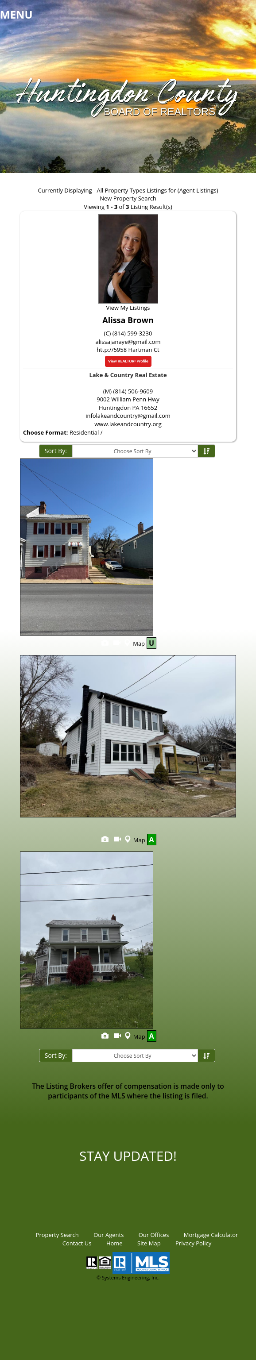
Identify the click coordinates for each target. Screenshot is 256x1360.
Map (133, 643)
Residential (84, 432)
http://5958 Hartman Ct (128, 350)
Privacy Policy (193, 1243)
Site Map (149, 1243)
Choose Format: (45, 432)
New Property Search (128, 198)
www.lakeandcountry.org (127, 424)
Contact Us (77, 1243)
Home (114, 1243)
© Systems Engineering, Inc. (128, 1277)
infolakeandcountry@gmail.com (128, 416)
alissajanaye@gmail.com (128, 342)
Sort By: (56, 451)
